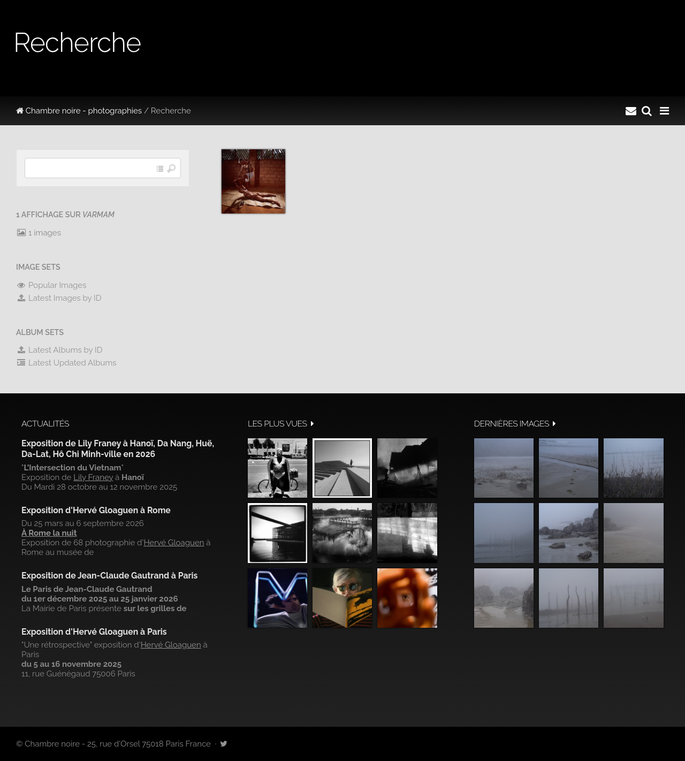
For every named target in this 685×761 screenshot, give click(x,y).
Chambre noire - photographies (79, 111)
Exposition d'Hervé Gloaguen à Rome (96, 510)
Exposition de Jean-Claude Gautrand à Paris (109, 575)
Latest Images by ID (59, 298)
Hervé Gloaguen (173, 542)
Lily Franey (93, 477)
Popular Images (51, 285)
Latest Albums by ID (59, 350)
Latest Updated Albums (66, 363)
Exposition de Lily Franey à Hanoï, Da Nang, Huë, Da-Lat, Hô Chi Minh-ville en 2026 (117, 448)
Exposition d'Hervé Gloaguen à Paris (94, 632)
